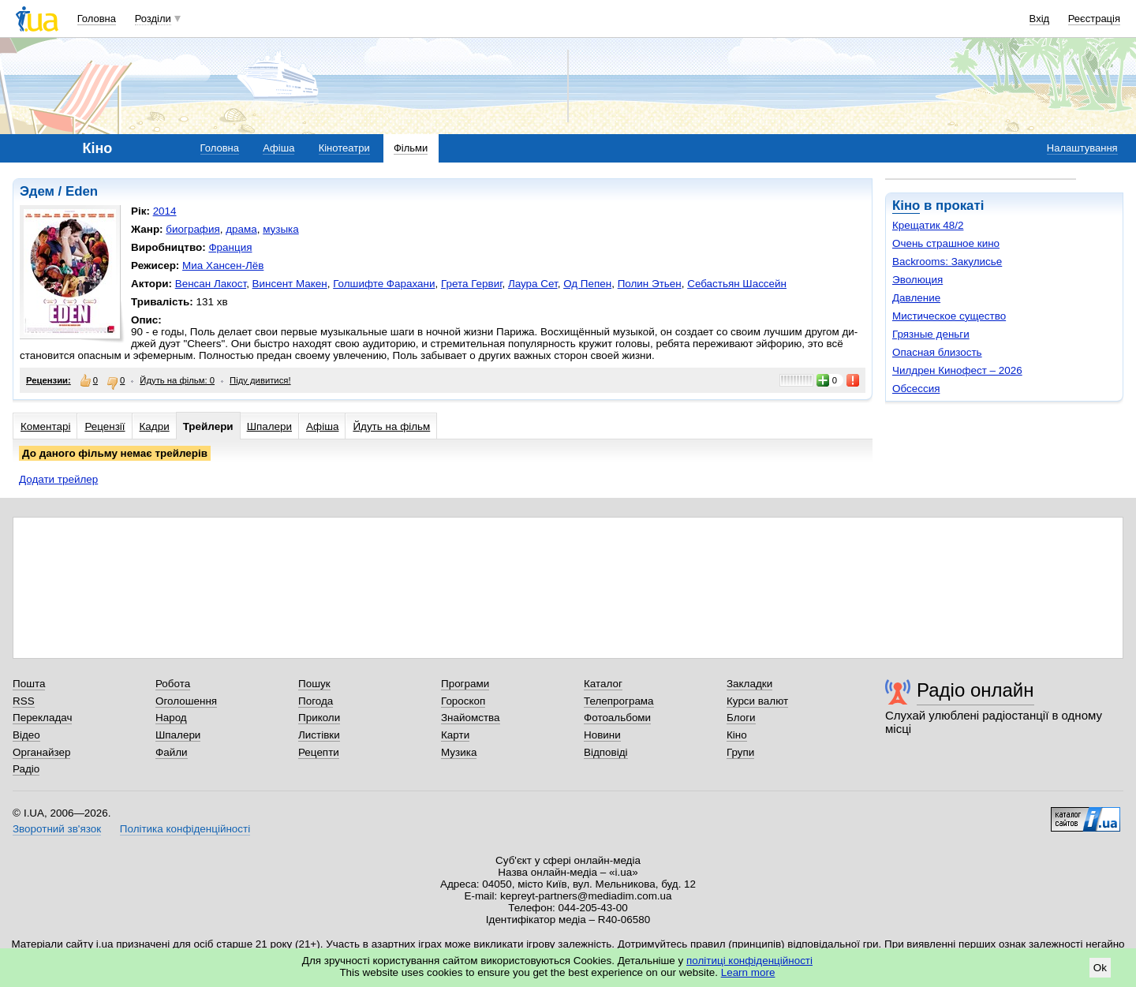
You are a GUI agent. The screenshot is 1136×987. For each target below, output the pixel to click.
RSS (24, 701)
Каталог (603, 684)
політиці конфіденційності (749, 960)
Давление (916, 298)
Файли (171, 752)
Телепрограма (619, 701)
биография (192, 229)
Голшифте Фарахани (384, 284)
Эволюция (917, 280)
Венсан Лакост (210, 284)
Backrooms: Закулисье (947, 261)
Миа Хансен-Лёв (222, 265)
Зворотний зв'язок (57, 829)
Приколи (319, 717)
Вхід (1040, 18)
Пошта (29, 684)
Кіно (906, 205)
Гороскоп (463, 701)
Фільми (411, 148)
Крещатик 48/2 (927, 225)
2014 (165, 211)
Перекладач (42, 717)
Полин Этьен (650, 284)
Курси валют (757, 701)
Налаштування (1082, 148)
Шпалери (269, 426)
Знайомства (470, 717)
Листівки (319, 735)
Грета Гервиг (471, 284)
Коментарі (45, 426)
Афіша (278, 148)
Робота (172, 684)
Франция (230, 247)
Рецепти (318, 752)
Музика (458, 752)
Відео (26, 735)
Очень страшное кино (946, 243)
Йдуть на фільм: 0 (177, 380)
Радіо (26, 769)
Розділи (153, 18)
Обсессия (916, 388)
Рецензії (104, 426)
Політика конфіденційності (185, 829)
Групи (740, 752)
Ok (1100, 968)
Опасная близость (937, 352)
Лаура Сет (533, 284)
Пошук (314, 684)
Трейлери (208, 426)
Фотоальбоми (617, 717)
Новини (602, 735)
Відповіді (606, 752)
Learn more (748, 972)
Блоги (741, 717)
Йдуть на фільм (391, 426)
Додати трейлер (58, 479)
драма (241, 229)
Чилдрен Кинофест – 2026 (957, 370)
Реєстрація (1094, 18)
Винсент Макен (289, 284)
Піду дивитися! (260, 380)
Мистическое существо (949, 316)
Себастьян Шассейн (737, 284)
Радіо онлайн (975, 690)
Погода (315, 701)
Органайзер (41, 752)
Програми (465, 684)
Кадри (155, 426)
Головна (96, 18)
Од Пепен (587, 284)
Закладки (749, 684)
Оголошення (186, 701)
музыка (281, 229)
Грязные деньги (931, 334)
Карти (455, 735)
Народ (171, 717)
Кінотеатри (344, 148)
